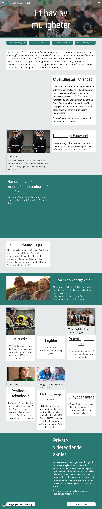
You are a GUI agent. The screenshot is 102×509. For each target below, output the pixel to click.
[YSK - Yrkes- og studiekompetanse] (85, 43)
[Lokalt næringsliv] (17, 43)
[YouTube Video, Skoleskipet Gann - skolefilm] (28, 221)
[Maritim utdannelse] (62, 43)
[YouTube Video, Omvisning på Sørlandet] (74, 192)
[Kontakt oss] (81, 504)
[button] (2, 3)
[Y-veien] (39, 43)
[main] (51, 19)
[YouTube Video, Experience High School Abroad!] (28, 90)
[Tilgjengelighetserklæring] (21, 504)
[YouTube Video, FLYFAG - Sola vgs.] (74, 256)
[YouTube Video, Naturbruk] (28, 448)
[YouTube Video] (81, 380)
